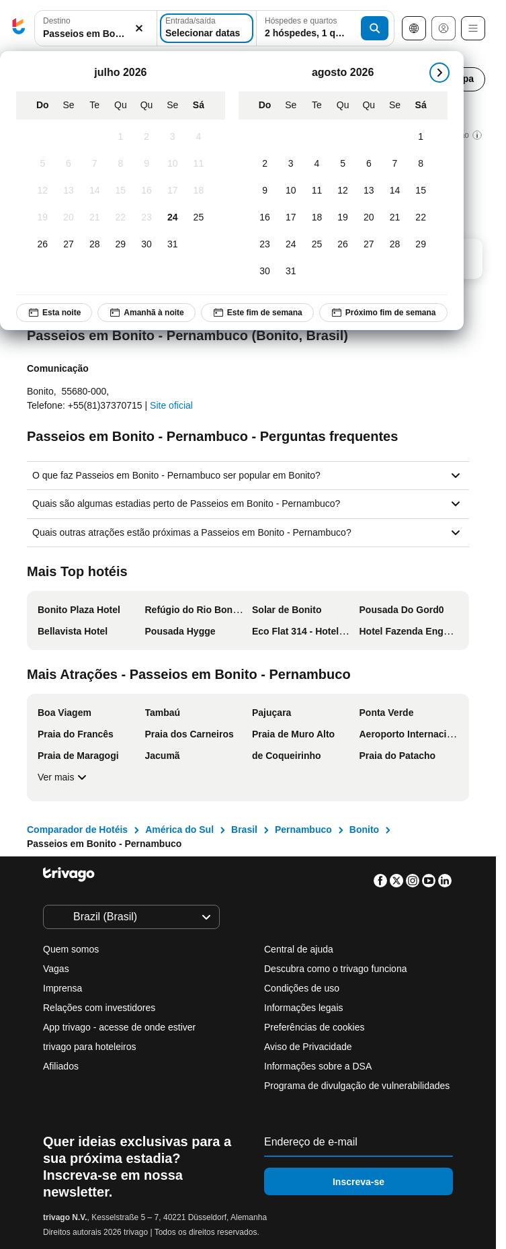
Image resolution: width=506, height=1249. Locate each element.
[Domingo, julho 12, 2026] (43, 191)
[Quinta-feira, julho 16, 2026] (147, 191)
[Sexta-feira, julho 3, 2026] (172, 137)
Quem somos (71, 949)
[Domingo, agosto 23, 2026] (265, 245)
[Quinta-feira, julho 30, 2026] (147, 245)
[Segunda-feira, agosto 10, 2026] (291, 191)
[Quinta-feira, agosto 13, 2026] (368, 191)
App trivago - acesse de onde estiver (119, 1027)
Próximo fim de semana (383, 313)
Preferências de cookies (315, 1027)
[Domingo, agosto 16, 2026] (265, 218)
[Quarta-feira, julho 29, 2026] (121, 245)
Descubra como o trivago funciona (335, 968)
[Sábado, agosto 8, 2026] (421, 164)
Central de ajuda (298, 949)
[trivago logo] (19, 28)
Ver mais (64, 777)
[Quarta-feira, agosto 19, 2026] (343, 218)
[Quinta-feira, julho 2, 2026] (147, 137)
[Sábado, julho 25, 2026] (198, 218)
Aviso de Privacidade (307, 1046)
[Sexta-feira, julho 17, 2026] (172, 191)
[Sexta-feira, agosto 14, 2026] (395, 191)
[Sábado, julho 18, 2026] (198, 191)
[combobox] (96, 28)
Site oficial (171, 405)
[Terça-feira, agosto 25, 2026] (317, 245)
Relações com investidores (99, 1007)
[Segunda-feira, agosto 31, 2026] (291, 271)
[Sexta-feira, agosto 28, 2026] (395, 245)
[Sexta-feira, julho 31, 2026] (172, 245)
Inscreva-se (358, 1181)
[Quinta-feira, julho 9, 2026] (147, 164)
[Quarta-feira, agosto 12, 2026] (343, 191)
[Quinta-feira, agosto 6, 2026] (368, 164)
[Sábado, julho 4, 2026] (198, 137)
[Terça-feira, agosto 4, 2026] (317, 164)
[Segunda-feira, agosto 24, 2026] (291, 245)
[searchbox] (96, 34)
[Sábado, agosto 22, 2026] (421, 218)
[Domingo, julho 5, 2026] (43, 164)
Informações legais (303, 1007)
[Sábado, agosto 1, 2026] (421, 137)
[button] (96, 28)
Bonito (364, 829)
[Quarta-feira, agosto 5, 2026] (343, 164)
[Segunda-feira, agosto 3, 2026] (291, 164)
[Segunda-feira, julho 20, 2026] (69, 218)
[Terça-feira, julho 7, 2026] (94, 164)
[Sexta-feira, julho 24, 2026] (172, 218)
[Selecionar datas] (206, 28)
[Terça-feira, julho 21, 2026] (94, 218)
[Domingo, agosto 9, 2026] (265, 191)
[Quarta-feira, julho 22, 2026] (121, 218)
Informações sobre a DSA (318, 1066)
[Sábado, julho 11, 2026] (198, 164)
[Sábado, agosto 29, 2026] (421, 245)
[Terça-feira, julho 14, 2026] (94, 191)
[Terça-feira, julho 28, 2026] (94, 245)
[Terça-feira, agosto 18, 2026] (317, 218)
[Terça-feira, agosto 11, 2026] (317, 191)
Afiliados (61, 1066)
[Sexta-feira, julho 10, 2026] (172, 164)
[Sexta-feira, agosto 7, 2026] (395, 164)
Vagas (56, 968)
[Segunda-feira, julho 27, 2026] (69, 245)
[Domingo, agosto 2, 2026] (265, 164)
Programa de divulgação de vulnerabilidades (357, 1085)
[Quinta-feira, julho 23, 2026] (147, 218)
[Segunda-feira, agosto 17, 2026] (291, 218)
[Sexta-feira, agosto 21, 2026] (395, 218)
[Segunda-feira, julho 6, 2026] (69, 164)
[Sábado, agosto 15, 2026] (421, 191)
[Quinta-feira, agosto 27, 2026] (368, 245)
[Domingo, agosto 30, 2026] (265, 271)
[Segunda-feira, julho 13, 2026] (69, 191)
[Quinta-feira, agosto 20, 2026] (368, 218)
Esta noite (54, 313)
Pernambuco (303, 829)
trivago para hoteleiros (89, 1046)
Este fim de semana (257, 313)
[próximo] (439, 73)
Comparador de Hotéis (77, 829)
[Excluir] (139, 28)
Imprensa (62, 988)
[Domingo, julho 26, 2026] (43, 245)
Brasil (244, 829)
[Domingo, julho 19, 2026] (43, 218)
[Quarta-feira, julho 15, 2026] (121, 191)
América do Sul (179, 829)
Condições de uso (301, 988)
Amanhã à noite (146, 313)
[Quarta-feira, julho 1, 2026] (121, 137)
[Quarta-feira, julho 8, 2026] (121, 164)
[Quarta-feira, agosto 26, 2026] (343, 245)
